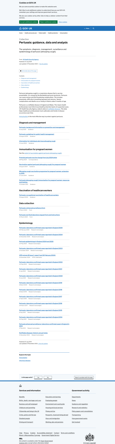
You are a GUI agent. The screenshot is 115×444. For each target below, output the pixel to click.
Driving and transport (26, 422)
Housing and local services (54, 408)
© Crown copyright (89, 443)
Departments (76, 397)
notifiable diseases (54, 109)
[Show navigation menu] (87, 28)
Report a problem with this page (84, 377)
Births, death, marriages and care (30, 400)
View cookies (63, 22)
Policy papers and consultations (82, 411)
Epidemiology (25, 87)
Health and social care (31, 33)
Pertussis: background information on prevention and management (42, 127)
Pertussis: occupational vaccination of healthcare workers (39, 195)
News (74, 400)
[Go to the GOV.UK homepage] (25, 28)
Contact (56, 433)
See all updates (43, 64)
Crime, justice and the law (27, 415)
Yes (39, 377)
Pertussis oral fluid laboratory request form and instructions (39, 215)
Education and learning (53, 397)
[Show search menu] (93, 28)
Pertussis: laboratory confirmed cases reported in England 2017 (40, 296)
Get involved (76, 422)
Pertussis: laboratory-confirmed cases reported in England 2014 (40, 317)
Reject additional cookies (48, 22)
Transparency (76, 415)
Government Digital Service (50, 435)
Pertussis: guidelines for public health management (36, 134)
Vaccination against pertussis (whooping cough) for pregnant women (42, 164)
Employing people (51, 400)
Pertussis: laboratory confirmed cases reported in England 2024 (41, 235)
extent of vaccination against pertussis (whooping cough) (43, 153)
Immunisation (64, 33)
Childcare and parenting (27, 408)
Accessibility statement (44, 433)
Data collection (25, 85)
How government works (79, 418)
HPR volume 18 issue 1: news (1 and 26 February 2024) (37, 255)
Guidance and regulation (80, 404)
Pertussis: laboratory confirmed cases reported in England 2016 (40, 303)
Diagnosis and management (28, 78)
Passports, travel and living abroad (57, 415)
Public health (42, 33)
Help (20, 433)
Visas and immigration (53, 418)
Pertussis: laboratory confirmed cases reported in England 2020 (41, 276)
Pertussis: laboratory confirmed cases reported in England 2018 (40, 290)
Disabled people (24, 418)
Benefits (22, 397)
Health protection (53, 33)
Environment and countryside (55, 404)
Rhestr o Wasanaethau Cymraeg (29, 435)
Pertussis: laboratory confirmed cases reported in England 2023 (41, 248)
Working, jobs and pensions (54, 422)
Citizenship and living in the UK (29, 411)
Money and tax (50, 411)
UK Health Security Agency (31, 59)
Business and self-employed (28, 404)
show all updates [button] (43, 343)
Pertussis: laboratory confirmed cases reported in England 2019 (40, 283)
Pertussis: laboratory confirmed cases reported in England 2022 (41, 262)
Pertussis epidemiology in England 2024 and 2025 (36, 241)
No (49, 377)
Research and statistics (79, 408)
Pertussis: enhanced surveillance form (32, 208)
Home (21, 33)
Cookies (32, 433)
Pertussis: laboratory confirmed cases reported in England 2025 (41, 228)
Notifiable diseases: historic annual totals (33, 333)
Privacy (26, 433)
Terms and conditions (68, 433)
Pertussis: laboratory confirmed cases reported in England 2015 (40, 310)
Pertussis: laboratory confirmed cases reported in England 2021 (40, 269)
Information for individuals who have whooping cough (37, 141)
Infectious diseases (24, 360)
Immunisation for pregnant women (30, 80)
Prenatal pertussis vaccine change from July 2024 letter (38, 158)
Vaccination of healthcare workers (30, 83)
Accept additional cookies (28, 22)
